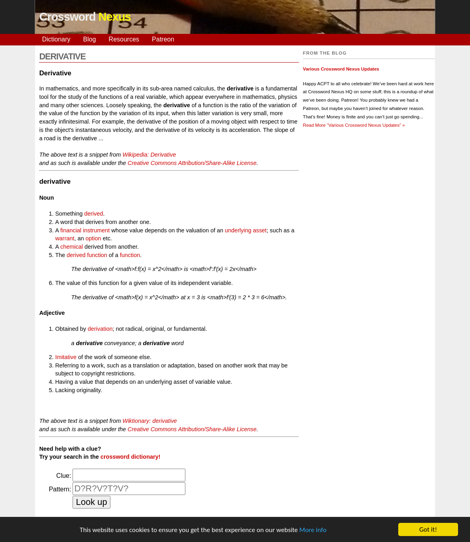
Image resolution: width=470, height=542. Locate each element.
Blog (89, 39)
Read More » (354, 125)
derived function (87, 255)
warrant (64, 238)
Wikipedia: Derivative (149, 154)
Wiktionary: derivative (149, 421)
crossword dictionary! (130, 457)
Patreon (163, 39)
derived (93, 213)
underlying (238, 230)
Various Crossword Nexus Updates (341, 69)
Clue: (63, 475)
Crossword (85, 16)
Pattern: (60, 489)
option (93, 238)
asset (259, 230)
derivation (100, 329)
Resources (124, 39)
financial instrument (85, 230)
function (130, 255)
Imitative (66, 357)
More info (312, 530)
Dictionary (56, 39)
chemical (71, 247)
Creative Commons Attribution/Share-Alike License (192, 163)
